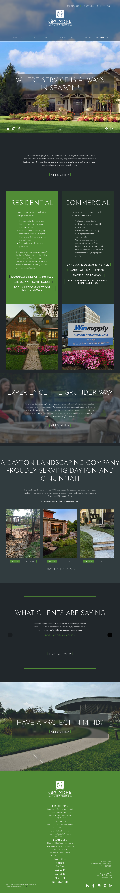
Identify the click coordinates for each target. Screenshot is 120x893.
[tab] (15, 561)
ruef (26, 887)
